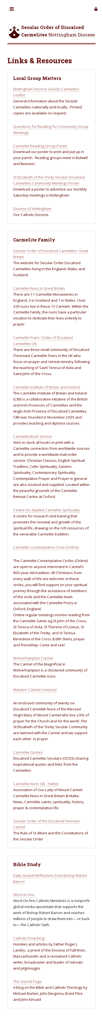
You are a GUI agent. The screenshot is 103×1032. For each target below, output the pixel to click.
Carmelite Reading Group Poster (40, 145)
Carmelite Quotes (28, 752)
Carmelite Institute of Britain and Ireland (46, 387)
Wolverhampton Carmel (33, 658)
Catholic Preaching (28, 938)
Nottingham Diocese (51, 31)
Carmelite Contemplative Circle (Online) (46, 547)
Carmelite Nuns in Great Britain (39, 288)
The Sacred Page (27, 981)
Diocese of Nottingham (32, 208)
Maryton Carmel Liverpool (35, 689)
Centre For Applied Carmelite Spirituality (46, 510)
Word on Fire (23, 894)
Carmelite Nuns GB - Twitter (36, 783)
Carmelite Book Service (32, 436)
